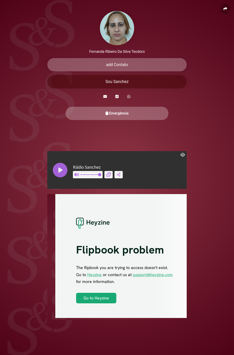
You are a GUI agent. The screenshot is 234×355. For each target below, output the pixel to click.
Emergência (117, 113)
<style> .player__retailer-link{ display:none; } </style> (117, 170)
